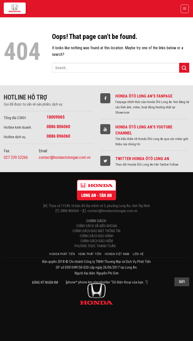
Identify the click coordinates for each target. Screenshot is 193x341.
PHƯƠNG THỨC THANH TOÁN (96, 246)
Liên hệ (138, 254)
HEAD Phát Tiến (90, 254)
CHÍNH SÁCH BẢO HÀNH (96, 236)
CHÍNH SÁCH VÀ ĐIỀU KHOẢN (96, 226)
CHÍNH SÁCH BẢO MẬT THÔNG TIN (96, 231)
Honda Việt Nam (117, 254)
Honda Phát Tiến (62, 254)
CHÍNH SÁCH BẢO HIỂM (96, 241)
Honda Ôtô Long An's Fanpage (143, 96)
